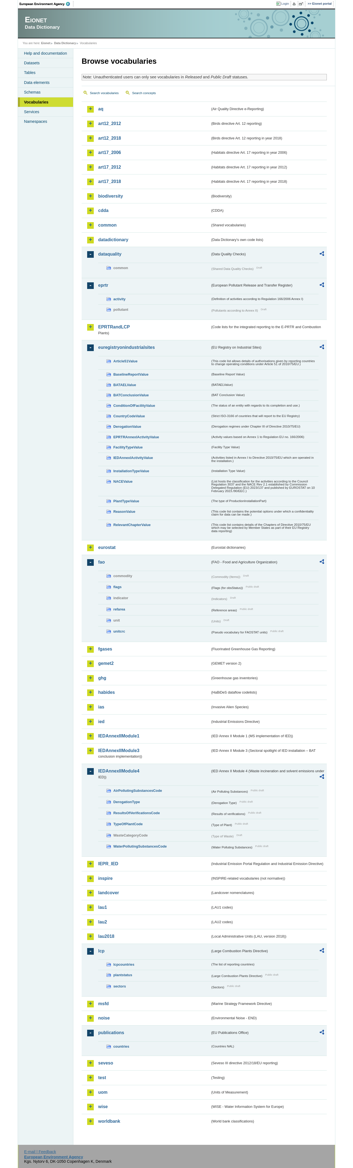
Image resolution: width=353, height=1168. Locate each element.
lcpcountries (123, 964)
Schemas (32, 92)
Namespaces (35, 121)
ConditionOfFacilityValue (134, 406)
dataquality (109, 254)
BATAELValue (124, 385)
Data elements (37, 82)
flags (117, 587)
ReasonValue (124, 511)
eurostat (107, 547)
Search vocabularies (104, 93)
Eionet (45, 43)
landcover (108, 892)
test (102, 1077)
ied (101, 721)
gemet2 (106, 663)
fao (101, 562)
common (107, 225)
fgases (105, 649)
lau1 (102, 907)
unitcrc (119, 631)
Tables (30, 72)
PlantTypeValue (126, 501)
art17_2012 (109, 167)
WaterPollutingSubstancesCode (140, 846)
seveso (105, 1063)
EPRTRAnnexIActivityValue (136, 437)
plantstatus (122, 975)
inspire (105, 878)
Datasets (32, 63)
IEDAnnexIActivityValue (133, 458)
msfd (103, 1003)
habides (106, 692)
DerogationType (126, 802)
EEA (47, 4)
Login (285, 3)
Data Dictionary (65, 43)
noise (104, 1018)
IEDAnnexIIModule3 (118, 750)
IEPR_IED (108, 863)
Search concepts (144, 93)
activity (119, 299)
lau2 (102, 922)
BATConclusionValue (131, 395)
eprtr (103, 285)
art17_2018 (109, 181)
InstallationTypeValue (131, 471)
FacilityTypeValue (128, 447)
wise (103, 1106)
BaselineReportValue (130, 374)
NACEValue (123, 481)
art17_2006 (109, 152)
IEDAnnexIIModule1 (118, 736)
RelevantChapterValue (132, 525)
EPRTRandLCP (114, 327)
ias (101, 707)
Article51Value (125, 361)
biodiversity (110, 196)
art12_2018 (109, 138)
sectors (119, 986)
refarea (119, 609)
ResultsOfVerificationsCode (136, 813)
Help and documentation (45, 53)
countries (121, 1046)
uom (103, 1092)
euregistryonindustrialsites (126, 347)
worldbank (109, 1121)
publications (111, 1032)
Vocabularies (36, 102)
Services (31, 112)
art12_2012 (109, 123)
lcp (101, 951)
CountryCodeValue (129, 416)
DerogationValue (127, 426)
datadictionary (113, 239)
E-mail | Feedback (40, 1152)
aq (100, 109)
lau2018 (106, 936)
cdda (103, 210)
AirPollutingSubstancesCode (137, 791)
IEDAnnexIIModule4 (118, 771)
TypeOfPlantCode (128, 824)
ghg (102, 678)
